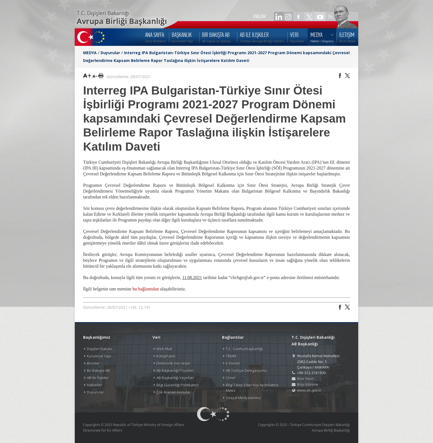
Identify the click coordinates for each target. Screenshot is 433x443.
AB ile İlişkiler (98, 377)
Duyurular (110, 52)
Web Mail (164, 348)
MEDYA (90, 52)
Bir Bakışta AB (98, 370)
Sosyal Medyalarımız (243, 397)
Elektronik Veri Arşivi (173, 363)
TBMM (231, 356)
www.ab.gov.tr (309, 390)
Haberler (94, 384)
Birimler (93, 363)
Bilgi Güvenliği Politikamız (177, 384)
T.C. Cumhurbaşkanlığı (244, 348)
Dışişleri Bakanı (99, 348)
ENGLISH (259, 16)
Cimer (231, 377)
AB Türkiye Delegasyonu (246, 370)
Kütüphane (165, 356)
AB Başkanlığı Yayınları (175, 377)
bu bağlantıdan (146, 289)
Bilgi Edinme (307, 384)
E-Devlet (233, 363)
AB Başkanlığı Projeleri (175, 370)
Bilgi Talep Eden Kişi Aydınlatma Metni (252, 387)
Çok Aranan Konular (173, 392)
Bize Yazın (305, 378)
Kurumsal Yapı (99, 356)
